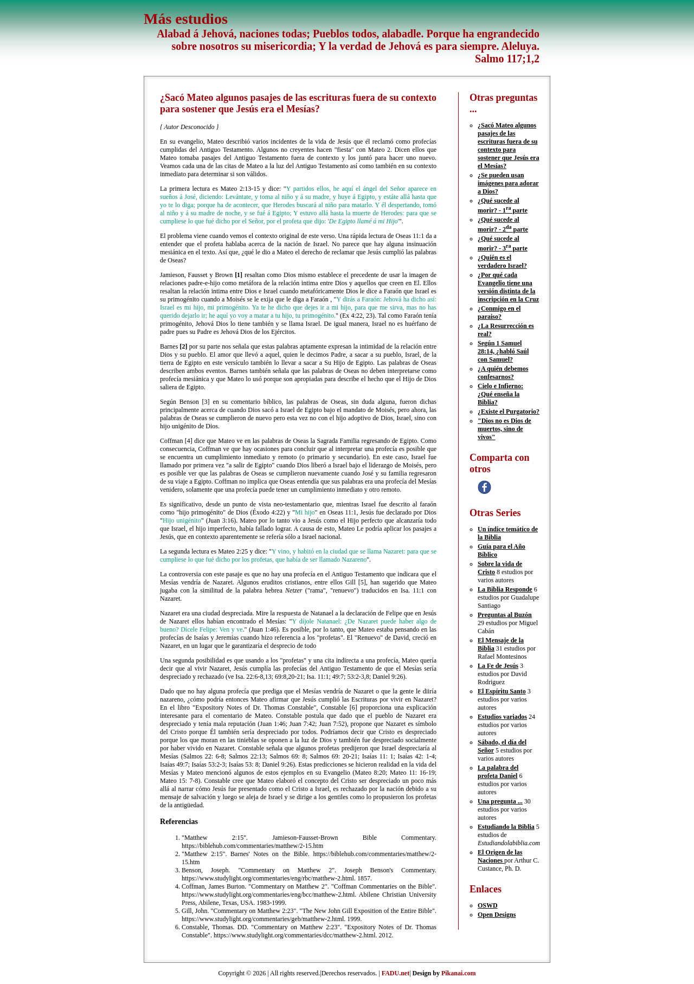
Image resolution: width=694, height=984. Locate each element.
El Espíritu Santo (502, 691)
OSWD (488, 905)
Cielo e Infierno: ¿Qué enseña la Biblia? (500, 394)
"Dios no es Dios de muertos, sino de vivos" (504, 429)
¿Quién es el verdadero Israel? (502, 261)
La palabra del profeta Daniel (498, 772)
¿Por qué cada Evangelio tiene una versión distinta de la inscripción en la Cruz (508, 287)
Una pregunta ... (500, 801)
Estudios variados (502, 717)
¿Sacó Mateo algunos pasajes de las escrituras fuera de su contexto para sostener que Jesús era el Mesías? (508, 145)
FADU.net (395, 973)
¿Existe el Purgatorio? (508, 411)
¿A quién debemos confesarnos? (503, 373)
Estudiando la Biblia (506, 827)
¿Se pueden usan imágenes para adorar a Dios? (508, 183)
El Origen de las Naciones (500, 856)
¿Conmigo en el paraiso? (499, 312)
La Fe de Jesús (498, 666)
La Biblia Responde (505, 589)
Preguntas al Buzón (505, 615)
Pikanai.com (458, 973)
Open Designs (497, 914)
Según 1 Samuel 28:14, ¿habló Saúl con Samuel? (503, 351)
